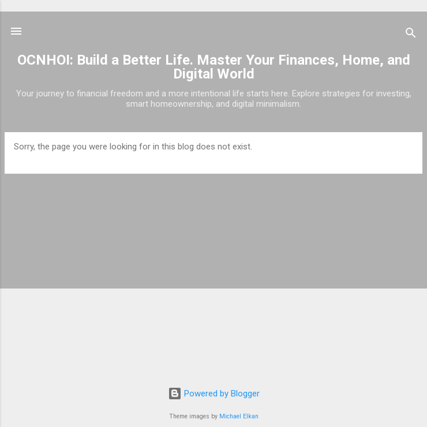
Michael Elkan (239, 416)
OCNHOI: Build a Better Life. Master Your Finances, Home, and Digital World (213, 67)
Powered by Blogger (214, 393)
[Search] (411, 35)
